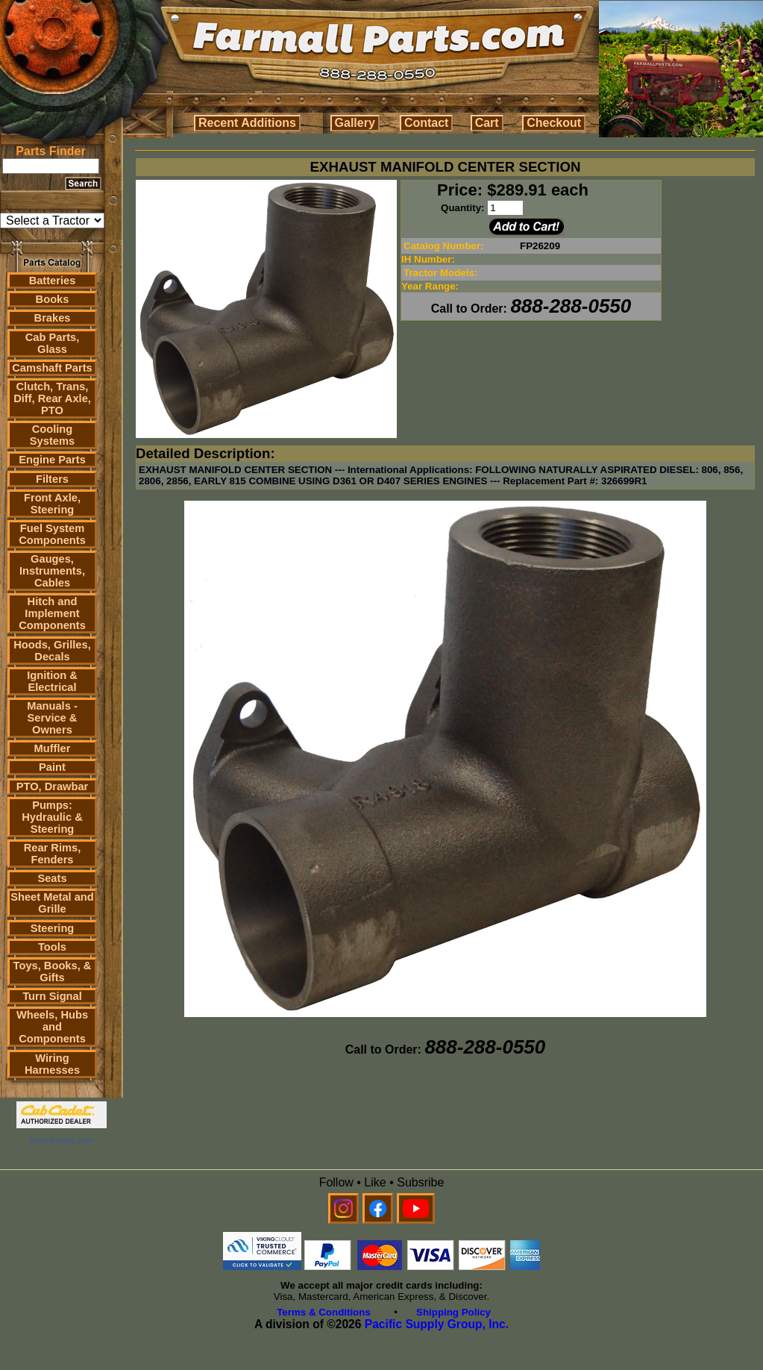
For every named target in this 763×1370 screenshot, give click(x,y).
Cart (487, 122)
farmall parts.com (61, 1140)
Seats (51, 878)
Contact (426, 122)
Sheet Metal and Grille (52, 903)
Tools (52, 947)
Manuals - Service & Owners (52, 718)
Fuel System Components (52, 534)
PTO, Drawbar (52, 786)
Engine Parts (52, 460)
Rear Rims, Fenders (52, 854)
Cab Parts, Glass (52, 343)
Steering (53, 928)
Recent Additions (247, 122)
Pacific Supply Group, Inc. (437, 1324)
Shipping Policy (453, 1312)
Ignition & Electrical (52, 681)
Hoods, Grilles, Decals (51, 651)
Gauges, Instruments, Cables (52, 571)
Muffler (52, 748)
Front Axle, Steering (52, 504)
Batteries (52, 281)
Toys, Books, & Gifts (52, 971)
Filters (52, 479)
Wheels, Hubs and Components (52, 1027)
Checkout (554, 122)
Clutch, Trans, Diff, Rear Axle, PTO (52, 398)
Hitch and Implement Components (52, 613)
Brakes (52, 318)
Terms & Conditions (324, 1312)
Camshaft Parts (52, 368)
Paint (52, 767)
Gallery (355, 122)
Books (52, 299)
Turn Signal (52, 996)
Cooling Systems (52, 435)
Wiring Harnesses (52, 1064)
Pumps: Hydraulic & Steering (52, 817)
